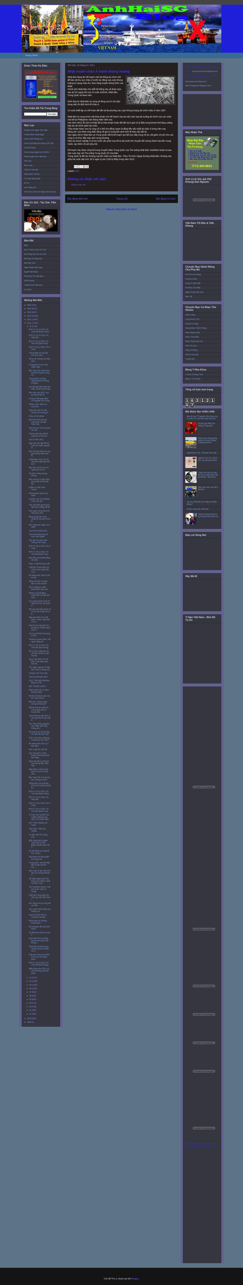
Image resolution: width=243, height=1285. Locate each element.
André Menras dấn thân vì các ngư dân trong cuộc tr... (40, 718)
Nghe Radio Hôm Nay (33, 267)
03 (30, 1007)
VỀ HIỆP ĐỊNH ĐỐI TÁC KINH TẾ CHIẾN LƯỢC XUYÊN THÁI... (39, 881)
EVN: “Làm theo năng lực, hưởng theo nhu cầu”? (39, 739)
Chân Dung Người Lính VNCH (36, 152)
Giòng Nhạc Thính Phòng (195, 328)
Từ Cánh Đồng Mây (32, 179)
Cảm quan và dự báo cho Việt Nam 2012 (39, 512)
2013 (29, 316)
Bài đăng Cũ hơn (165, 198)
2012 (29, 319)
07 (30, 992)
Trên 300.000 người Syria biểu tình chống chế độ (39, 506)
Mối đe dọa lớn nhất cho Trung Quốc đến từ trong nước (39, 709)
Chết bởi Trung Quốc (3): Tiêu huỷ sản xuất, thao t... (39, 897)
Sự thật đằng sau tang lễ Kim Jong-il (39, 852)
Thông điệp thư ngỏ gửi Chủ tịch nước (38, 354)
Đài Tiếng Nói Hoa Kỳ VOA (35, 254)
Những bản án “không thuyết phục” (38, 922)
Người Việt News (31, 272)
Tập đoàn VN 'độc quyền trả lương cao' (39, 858)
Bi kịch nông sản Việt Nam (198, 509)
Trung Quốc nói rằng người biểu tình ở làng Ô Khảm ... (39, 381)
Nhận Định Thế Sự (32, 174)
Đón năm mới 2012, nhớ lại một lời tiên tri (39, 394)
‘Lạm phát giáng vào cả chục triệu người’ (38, 535)
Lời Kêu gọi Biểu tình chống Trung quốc (206, 424)
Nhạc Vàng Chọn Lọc (194, 341)
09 (30, 985)
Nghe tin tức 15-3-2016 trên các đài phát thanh (207, 459)
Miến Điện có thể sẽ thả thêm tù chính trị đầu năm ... (38, 771)
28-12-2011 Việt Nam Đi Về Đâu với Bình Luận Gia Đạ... (39, 653)
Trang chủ (122, 198)
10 (30, 981)
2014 (29, 312)
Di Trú (26, 183)
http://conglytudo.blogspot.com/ (198, 85)
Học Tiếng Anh (30, 187)
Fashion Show (191, 279)
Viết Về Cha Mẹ (191, 355)
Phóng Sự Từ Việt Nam (33, 276)
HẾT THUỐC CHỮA (37, 686)
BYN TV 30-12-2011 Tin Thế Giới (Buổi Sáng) (39, 646)
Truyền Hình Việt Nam (33, 285)
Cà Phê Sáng (29, 148)
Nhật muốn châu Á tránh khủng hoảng (39, 691)
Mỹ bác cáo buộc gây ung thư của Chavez (39, 697)
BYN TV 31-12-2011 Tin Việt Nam (39, 336)
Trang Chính (31, 55)
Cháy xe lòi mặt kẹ (36, 416)
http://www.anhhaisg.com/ (196, 81)
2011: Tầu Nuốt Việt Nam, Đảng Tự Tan (39, 681)
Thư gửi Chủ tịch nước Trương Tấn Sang (38, 541)
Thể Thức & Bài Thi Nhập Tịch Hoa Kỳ (40, 192)
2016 (29, 305)
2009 (29, 1022)
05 (30, 999)
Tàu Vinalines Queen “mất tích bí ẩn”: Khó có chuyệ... (39, 889)
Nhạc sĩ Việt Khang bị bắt (39, 564)
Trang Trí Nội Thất (192, 283)
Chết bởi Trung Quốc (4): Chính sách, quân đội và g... (39, 569)
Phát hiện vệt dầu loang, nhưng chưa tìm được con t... (39, 948)
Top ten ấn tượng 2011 (38, 531)
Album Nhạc (190, 315)
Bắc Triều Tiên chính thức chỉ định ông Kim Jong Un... (39, 373)
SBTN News (29, 281)
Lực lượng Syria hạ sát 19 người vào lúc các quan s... (39, 603)
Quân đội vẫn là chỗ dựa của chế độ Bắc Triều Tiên (39, 763)
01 (30, 1014)
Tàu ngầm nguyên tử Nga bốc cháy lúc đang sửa (39, 668)
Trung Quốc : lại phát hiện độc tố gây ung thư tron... (39, 865)
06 (30, 996)
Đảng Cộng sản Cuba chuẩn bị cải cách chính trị (40, 519)
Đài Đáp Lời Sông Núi (33, 259)
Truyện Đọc (190, 359)
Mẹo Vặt (188, 296)
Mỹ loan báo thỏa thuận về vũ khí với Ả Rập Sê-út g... (40, 611)
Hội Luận (28, 161)
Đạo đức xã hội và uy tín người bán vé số (39, 468)
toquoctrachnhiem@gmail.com (204, 71)
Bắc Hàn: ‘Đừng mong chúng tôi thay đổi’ (38, 703)
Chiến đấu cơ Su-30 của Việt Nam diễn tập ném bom (39, 461)
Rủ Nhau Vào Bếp (192, 288)
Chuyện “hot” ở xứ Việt (38, 673)
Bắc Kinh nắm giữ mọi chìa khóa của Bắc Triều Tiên (38, 422)
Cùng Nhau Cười (192, 319)
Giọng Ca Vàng (191, 324)
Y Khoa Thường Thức (194, 374)
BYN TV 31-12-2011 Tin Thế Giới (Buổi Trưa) (39, 342)
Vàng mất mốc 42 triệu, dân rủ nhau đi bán (38, 582)
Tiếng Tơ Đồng (191, 350)
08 (30, 988)
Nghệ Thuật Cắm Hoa (194, 292)
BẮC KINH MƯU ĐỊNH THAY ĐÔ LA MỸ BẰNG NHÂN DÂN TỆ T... (39, 844)
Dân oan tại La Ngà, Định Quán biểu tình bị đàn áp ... (39, 481)
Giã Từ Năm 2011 (36, 439)
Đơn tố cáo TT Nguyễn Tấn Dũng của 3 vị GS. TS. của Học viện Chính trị (202, 417)
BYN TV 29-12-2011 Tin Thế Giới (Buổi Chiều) (39, 792)
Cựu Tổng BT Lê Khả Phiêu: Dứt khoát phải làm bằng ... (39, 755)
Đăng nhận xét (78, 184)
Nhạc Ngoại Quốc (192, 332)
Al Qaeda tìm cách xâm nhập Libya (38, 366)
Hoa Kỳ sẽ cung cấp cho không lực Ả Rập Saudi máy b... (39, 627)
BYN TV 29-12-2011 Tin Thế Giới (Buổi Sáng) (39, 964)
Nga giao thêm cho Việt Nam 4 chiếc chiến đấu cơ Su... (39, 619)
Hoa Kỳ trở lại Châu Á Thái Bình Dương (38, 916)
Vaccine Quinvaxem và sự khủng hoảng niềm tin (208, 515)
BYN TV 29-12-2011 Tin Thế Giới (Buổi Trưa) (39, 810)
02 (30, 1010)
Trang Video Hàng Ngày (34, 134)
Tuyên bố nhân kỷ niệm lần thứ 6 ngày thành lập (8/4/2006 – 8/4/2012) (208, 475)
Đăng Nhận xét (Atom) (126, 209)
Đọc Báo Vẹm (30, 263)
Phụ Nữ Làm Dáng (193, 274)
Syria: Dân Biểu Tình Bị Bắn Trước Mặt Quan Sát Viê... (38, 661)
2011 (29, 323)
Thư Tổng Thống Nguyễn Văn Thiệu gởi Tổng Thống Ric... (39, 726)
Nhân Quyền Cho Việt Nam (35, 156)
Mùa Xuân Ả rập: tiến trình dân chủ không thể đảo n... (40, 873)
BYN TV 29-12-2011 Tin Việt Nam (39, 798)
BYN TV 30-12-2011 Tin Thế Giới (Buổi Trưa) (39, 553)
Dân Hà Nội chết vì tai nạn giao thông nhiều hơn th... (39, 453)
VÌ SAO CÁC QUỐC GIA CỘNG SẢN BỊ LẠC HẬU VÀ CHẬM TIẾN (39, 817)
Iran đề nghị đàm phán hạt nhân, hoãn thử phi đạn (40, 388)
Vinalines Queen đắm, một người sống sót (40, 640)
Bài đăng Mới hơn (78, 198)
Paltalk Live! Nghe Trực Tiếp (35, 130)
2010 (29, 1018)
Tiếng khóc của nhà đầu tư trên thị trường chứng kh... (40, 785)
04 (30, 1003)
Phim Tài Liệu (191, 346)
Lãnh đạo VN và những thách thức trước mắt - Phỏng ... (39, 940)
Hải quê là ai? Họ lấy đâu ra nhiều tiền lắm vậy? (39, 733)
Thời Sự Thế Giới (31, 170)
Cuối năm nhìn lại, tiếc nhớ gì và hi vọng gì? (38, 411)
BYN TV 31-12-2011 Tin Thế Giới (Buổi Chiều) (39, 330)
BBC (77, 171)
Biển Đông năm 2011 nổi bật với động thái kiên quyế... (39, 971)
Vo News (27, 289)
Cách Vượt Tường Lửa (33, 139)
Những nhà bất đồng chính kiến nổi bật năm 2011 (39, 595)
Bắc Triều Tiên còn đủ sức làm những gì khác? (39, 778)
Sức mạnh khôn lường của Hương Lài (40, 910)
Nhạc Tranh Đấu (192, 337)
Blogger (135, 1278)
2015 (29, 309)
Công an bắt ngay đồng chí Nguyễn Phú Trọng (39, 399)
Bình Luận (28, 165)
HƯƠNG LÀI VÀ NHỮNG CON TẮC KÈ (39, 500)
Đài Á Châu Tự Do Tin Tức (35, 250)
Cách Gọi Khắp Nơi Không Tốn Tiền (39, 143)
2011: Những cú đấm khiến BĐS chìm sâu (38, 588)
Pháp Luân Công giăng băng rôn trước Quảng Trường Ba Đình (207, 440)
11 (30, 978)
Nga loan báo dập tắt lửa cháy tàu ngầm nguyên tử (39, 445)
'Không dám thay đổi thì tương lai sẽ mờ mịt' (38, 435)
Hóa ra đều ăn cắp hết (38, 749)
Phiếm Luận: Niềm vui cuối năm (38, 405)
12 (30, 326)
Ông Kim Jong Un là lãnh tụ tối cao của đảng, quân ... (39, 957)
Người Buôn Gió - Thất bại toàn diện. (202, 453)
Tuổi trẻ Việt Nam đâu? (38, 677)
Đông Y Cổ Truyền (193, 379)
